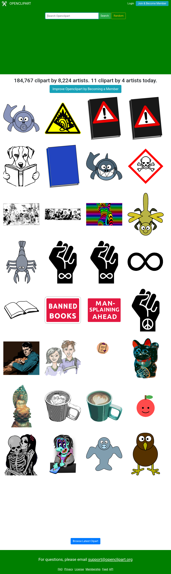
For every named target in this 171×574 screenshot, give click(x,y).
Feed (105, 569)
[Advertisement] (85, 46)
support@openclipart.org (110, 559)
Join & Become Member (152, 3)
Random (119, 15)
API (111, 569)
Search (105, 15)
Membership (93, 569)
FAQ (60, 569)
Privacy (68, 569)
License (79, 569)
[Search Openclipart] (72, 16)
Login (130, 3)
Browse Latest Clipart (85, 541)
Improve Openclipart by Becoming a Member (85, 89)
